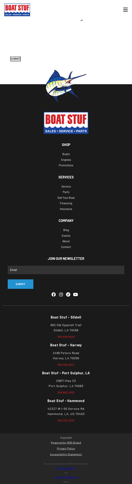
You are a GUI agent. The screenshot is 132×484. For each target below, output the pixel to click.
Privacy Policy (66, 448)
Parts (66, 192)
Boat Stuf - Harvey (66, 345)
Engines (66, 159)
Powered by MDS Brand (66, 442)
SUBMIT (15, 58)
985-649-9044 (66, 337)
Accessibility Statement (66, 454)
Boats (66, 154)
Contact (66, 246)
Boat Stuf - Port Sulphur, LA (66, 373)
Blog (66, 230)
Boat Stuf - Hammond (66, 401)
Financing (66, 203)
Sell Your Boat (66, 197)
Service (66, 186)
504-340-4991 (66, 364)
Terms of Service (66, 477)
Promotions (66, 165)
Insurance (66, 209)
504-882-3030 (66, 392)
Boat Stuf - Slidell (66, 317)
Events (66, 235)
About (66, 241)
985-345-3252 (66, 420)
